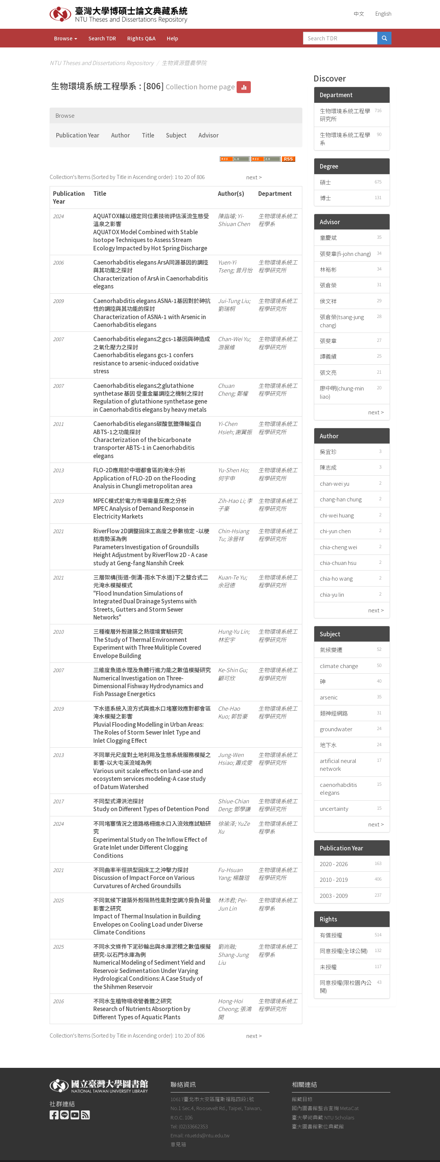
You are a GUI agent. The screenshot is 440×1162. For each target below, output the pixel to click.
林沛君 (226, 900)
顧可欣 (226, 678)
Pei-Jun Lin (232, 904)
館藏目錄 (302, 1099)
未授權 (328, 967)
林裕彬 (328, 269)
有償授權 (331, 935)
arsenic (329, 697)
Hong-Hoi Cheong (230, 1005)
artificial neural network (338, 764)
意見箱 (178, 1144)
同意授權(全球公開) (344, 951)
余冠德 (226, 585)
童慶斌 (328, 237)
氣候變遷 (331, 649)
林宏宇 (226, 639)
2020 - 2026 (334, 864)
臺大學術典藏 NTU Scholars (323, 1117)
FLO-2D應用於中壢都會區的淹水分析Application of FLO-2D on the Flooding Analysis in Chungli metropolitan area (144, 478)
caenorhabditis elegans (338, 788)
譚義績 (328, 356)
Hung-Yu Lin (233, 631)
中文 (359, 13)
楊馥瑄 (241, 877)
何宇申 (226, 478)
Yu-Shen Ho (232, 470)
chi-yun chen (335, 531)
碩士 (325, 182)
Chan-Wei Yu (233, 339)
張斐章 (328, 340)
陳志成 (328, 467)
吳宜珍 (328, 451)
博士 (325, 198)
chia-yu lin (332, 594)
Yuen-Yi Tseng (227, 266)
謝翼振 (243, 432)
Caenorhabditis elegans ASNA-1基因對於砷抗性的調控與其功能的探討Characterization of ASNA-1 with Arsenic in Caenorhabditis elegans (151, 312)
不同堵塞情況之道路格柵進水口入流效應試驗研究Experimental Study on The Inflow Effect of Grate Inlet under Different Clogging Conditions (152, 839)
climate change (339, 666)
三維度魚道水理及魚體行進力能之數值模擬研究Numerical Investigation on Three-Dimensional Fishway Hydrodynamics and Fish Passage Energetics (152, 682)
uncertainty (334, 808)
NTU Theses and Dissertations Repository (101, 63)
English (383, 13)
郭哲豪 (239, 716)
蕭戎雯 (243, 762)
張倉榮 (328, 285)
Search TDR (102, 38)
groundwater (336, 729)
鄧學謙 (242, 809)
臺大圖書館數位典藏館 (318, 1126)
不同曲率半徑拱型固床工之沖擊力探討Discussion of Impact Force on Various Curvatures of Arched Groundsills (143, 878)
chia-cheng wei (338, 547)
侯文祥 (328, 301)
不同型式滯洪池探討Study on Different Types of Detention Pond (151, 805)
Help (172, 38)
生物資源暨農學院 (184, 63)
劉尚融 (226, 946)
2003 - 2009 (334, 895)
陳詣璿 (226, 216)
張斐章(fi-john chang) (345, 253)
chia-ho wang (336, 578)
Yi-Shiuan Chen (234, 220)
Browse (65, 38)
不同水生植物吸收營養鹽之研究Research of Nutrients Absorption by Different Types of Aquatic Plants (141, 1009)
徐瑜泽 (226, 823)
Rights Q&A (141, 38)
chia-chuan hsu (338, 562)
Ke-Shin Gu (232, 670)
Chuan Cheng (226, 389)
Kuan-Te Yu (232, 577)
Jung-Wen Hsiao (231, 758)
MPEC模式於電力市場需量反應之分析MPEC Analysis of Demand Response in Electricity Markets (143, 508)
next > (254, 177)
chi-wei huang (337, 515)
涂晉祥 (235, 539)
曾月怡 (243, 270)
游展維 (226, 347)
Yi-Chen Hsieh (227, 427)
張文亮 (328, 372)
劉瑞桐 (226, 308)
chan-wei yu (334, 483)
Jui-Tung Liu (233, 301)
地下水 (328, 745)
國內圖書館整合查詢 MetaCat (325, 1108)
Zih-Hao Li (231, 500)
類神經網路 (334, 713)
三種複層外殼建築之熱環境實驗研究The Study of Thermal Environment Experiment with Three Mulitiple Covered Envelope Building (147, 643)
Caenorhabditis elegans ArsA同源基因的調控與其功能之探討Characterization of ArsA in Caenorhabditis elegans (150, 274)
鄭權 (242, 393)
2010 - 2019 (334, 879)
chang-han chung (341, 499)
